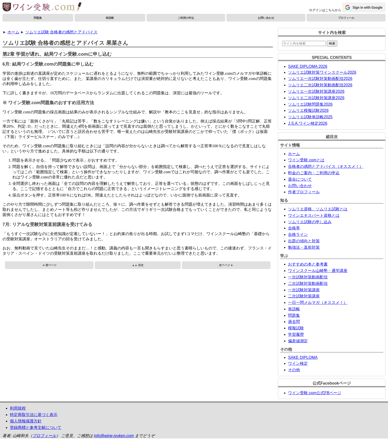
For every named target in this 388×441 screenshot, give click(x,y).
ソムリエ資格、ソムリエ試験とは (317, 209)
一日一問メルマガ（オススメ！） (317, 302)
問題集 (38, 17)
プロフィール (346, 17)
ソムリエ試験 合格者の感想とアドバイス (61, 32)
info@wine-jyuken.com (114, 436)
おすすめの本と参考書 (308, 264)
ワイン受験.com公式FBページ (314, 393)
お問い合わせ (266, 17)
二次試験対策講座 (304, 296)
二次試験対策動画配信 (308, 283)
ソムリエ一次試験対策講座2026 (316, 91)
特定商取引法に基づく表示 (33, 415)
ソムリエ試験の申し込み (310, 222)
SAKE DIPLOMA (302, 357)
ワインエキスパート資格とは (314, 215)
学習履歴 (296, 334)
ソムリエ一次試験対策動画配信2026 (320, 78)
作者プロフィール (304, 192)
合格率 (294, 228)
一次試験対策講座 (304, 290)
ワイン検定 (298, 363)
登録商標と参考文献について (35, 427)
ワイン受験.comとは (306, 160)
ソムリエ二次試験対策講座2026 (316, 98)
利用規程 (18, 408)
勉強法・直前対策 (304, 247)
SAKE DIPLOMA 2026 (307, 66)
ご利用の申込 (186, 17)
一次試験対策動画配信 (308, 277)
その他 (294, 370)
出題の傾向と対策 (304, 241)
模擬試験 (296, 328)
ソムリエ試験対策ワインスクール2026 (322, 72)
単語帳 (110, 17)
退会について (300, 179)
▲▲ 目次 (138, 265)
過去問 (294, 321)
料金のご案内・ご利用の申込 (314, 173)
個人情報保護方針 (26, 421)
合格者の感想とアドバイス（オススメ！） (325, 166)
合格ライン (298, 234)
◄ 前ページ (49, 265)
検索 (332, 43)
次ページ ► (226, 265)
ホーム (13, 32)
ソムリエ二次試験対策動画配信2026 (320, 85)
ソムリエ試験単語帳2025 (310, 117)
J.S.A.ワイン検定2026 (307, 123)
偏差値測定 (298, 341)
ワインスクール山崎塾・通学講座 (317, 271)
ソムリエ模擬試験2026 (308, 110)
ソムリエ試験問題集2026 (310, 104)
